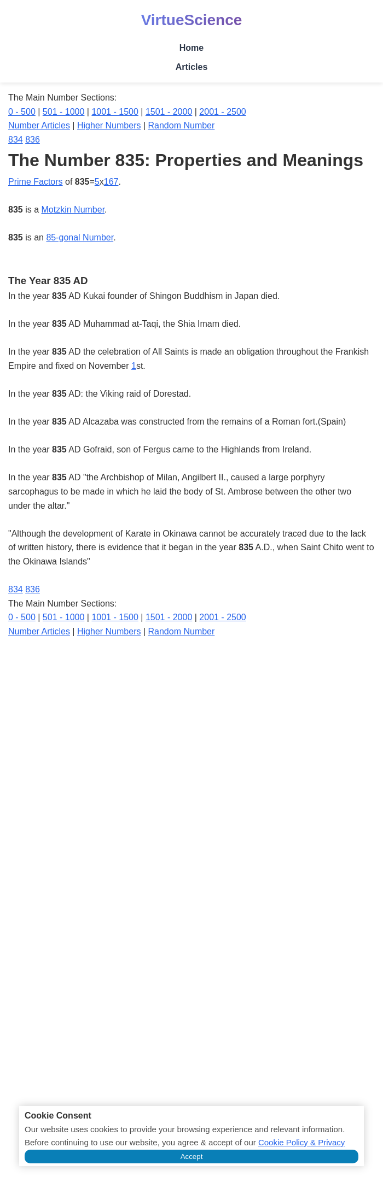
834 (15, 139)
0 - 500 (22, 111)
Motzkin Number (73, 209)
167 (111, 181)
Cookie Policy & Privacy (301, 1142)
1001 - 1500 (114, 111)
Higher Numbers (109, 125)
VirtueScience (191, 19)
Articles (192, 67)
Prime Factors (35, 181)
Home (191, 47)
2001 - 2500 (222, 111)
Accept (192, 1156)
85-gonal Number (79, 237)
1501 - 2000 (169, 111)
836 (32, 139)
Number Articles (39, 125)
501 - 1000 (64, 111)
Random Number (181, 125)
